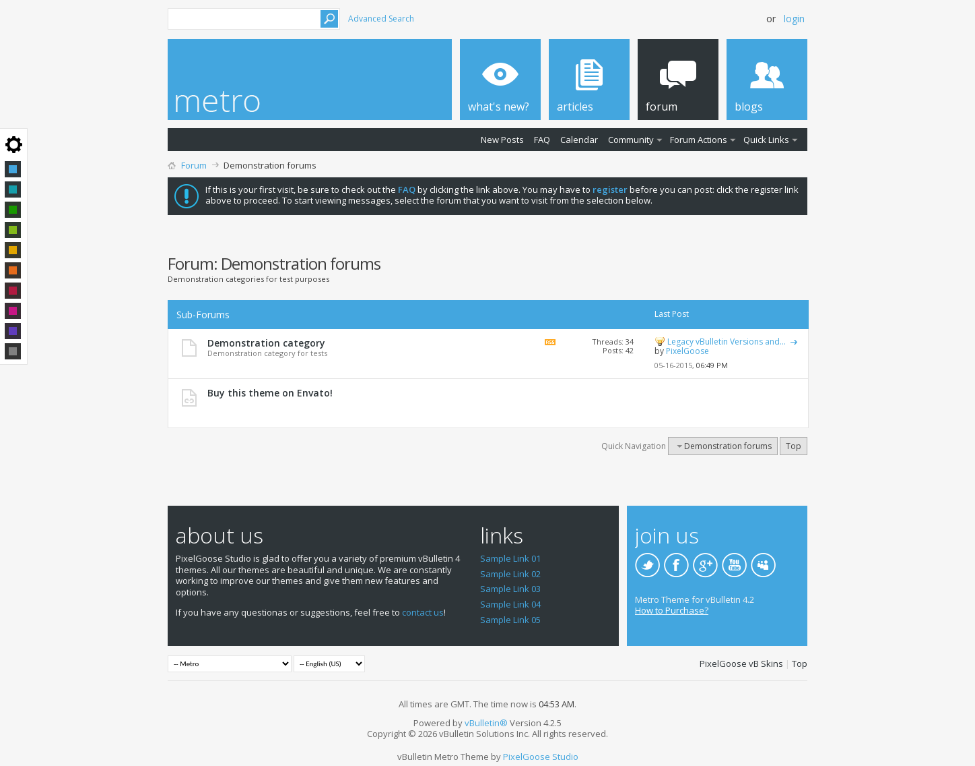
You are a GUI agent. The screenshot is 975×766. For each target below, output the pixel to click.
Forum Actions (698, 140)
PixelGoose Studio (540, 756)
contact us (423, 612)
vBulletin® (486, 723)
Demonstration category (266, 342)
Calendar (579, 140)
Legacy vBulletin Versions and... (726, 341)
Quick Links (766, 140)
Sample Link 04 (510, 604)
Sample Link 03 (510, 589)
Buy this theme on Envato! (270, 392)
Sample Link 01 (510, 558)
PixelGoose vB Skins (741, 663)
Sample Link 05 (510, 620)
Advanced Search (381, 18)
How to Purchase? (671, 610)
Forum (194, 165)
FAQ (542, 140)
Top (793, 446)
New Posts (502, 140)
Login (794, 18)
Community (631, 140)
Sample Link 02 (510, 574)
